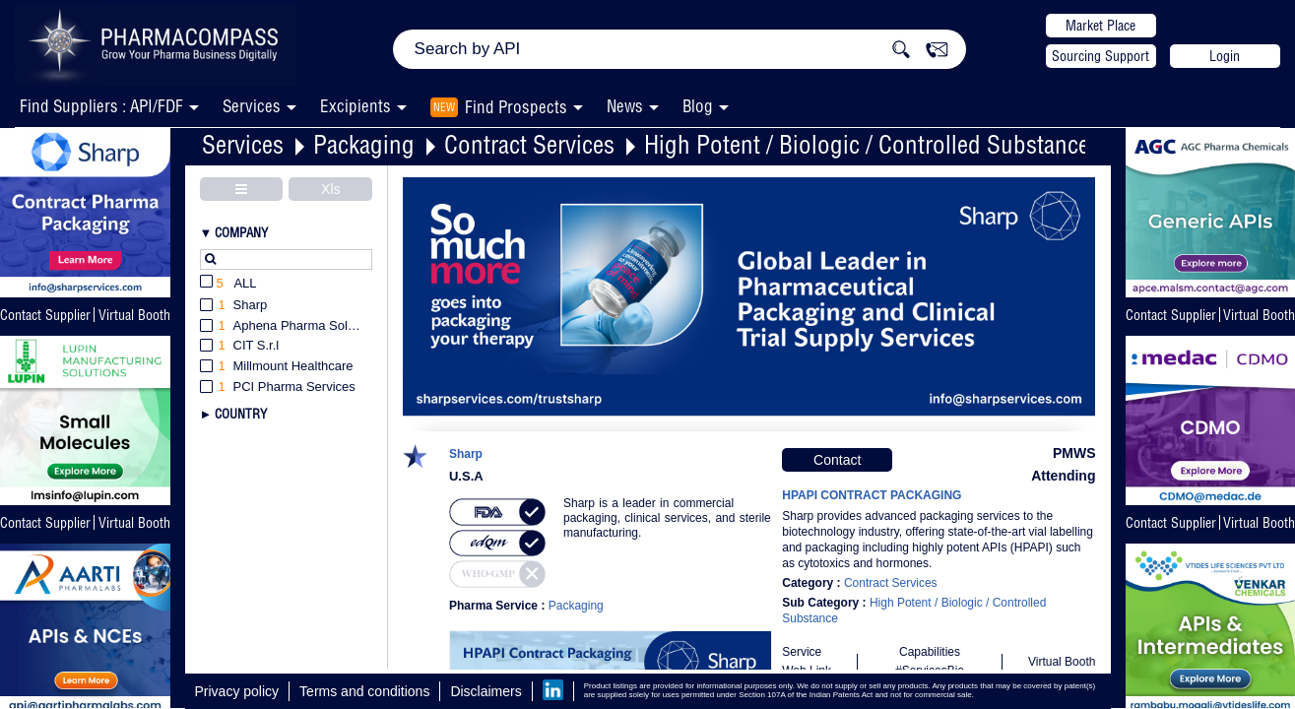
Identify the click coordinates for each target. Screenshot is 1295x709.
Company (241, 232)
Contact (837, 460)
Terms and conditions (364, 691)
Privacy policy (237, 691)
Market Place (1100, 25)
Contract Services (529, 144)
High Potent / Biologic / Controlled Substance (866, 144)
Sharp (466, 454)
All (228, 284)
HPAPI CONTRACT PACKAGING (871, 495)
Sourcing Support (1100, 56)
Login (1224, 56)
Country (241, 413)
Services (243, 144)
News (625, 106)
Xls (330, 189)
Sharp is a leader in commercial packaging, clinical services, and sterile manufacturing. (667, 518)
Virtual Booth (134, 315)
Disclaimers (485, 691)
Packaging (364, 144)
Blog (697, 106)
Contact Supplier (45, 315)
